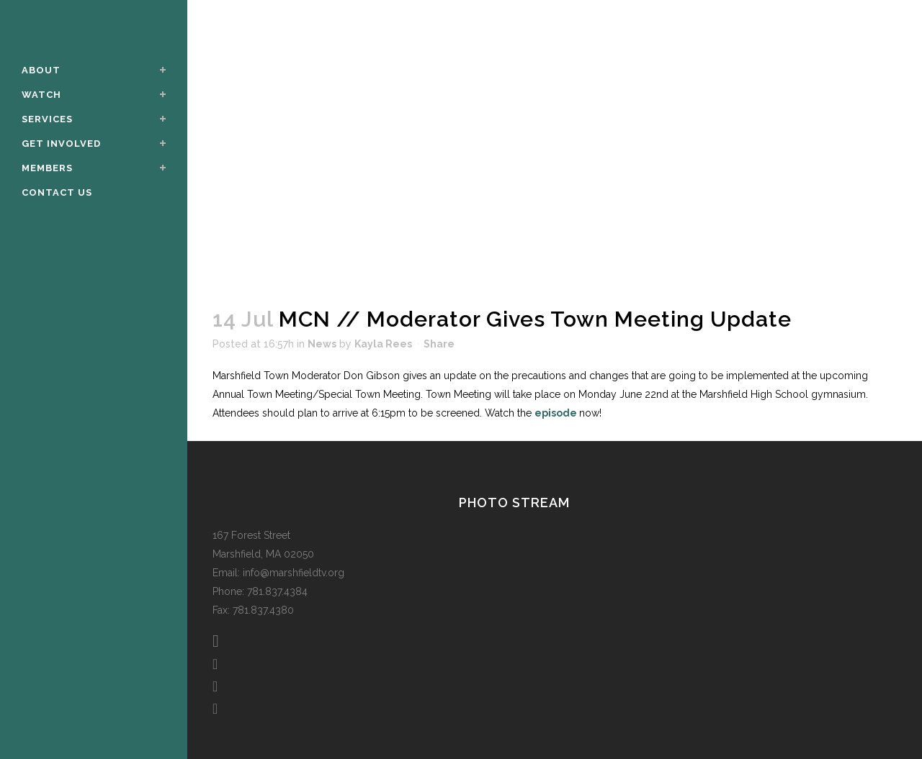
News (322, 344)
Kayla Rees (383, 344)
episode (556, 413)
